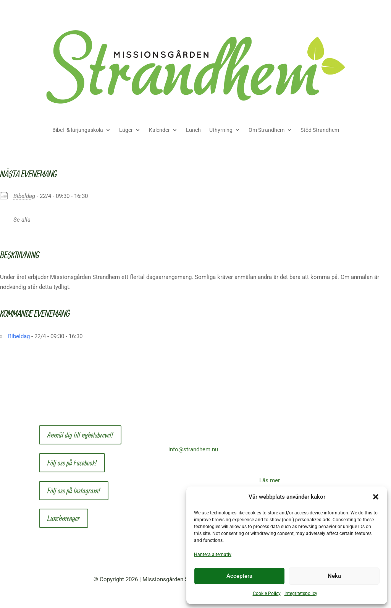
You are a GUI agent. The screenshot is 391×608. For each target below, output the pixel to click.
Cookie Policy (267, 593)
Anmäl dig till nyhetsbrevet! (80, 434)
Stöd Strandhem (320, 130)
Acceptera (239, 575)
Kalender (159, 130)
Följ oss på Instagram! (73, 490)
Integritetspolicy (300, 593)
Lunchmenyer (63, 518)
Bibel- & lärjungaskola (77, 130)
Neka (334, 575)
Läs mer (269, 480)
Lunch (193, 130)
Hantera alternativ (212, 554)
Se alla (22, 219)
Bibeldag (24, 196)
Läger (126, 130)
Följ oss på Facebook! (72, 462)
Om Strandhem (266, 130)
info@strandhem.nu (193, 449)
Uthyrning (221, 130)
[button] (376, 497)
